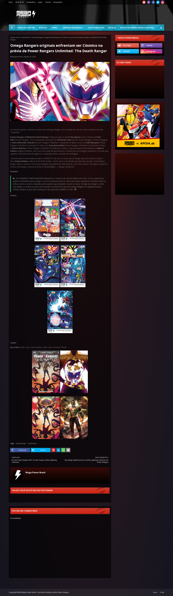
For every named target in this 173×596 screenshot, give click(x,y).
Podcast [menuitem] (43, 27)
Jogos (40, 2)
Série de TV (19, 2)
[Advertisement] (115, 14)
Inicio (11, 2)
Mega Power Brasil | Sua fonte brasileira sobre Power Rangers (45, 592)
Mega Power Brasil (35, 472)
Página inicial (15, 37)
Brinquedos (57, 2)
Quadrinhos (30, 2)
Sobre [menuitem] (54, 27)
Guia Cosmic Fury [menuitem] (96, 27)
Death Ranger (21, 443)
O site (162, 592)
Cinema (48, 2)
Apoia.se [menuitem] (112, 27)
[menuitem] (12, 27)
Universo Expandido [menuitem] (72, 27)
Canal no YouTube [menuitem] (26, 27)
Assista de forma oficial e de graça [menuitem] (137, 27)
